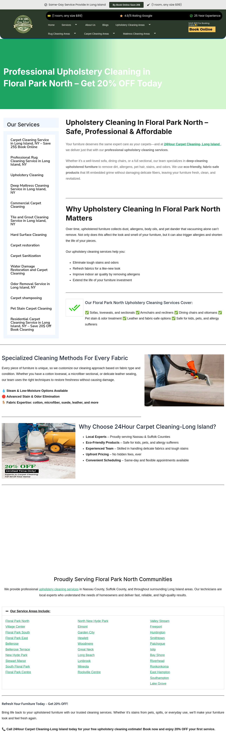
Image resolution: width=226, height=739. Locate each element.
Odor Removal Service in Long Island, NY (30, 286)
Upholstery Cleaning (27, 175)
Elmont (82, 626)
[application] (72, 25)
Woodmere (85, 643)
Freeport (156, 626)
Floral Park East (16, 638)
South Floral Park (17, 666)
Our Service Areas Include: (30, 611)
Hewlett (83, 638)
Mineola (83, 666)
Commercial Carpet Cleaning (26, 205)
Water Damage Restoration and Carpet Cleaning (29, 270)
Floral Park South (17, 632)
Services (70, 25)
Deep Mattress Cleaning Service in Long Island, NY (30, 189)
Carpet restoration (25, 245)
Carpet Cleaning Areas (100, 33)
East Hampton (160, 672)
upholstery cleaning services (59, 589)
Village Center (15, 626)
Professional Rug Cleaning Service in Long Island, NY (30, 161)
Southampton (159, 678)
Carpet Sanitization (26, 255)
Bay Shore (157, 655)
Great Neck (86, 649)
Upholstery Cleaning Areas (134, 25)
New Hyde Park (16, 655)
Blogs (105, 25)
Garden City (86, 632)
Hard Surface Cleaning (29, 234)
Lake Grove (158, 683)
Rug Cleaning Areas (62, 33)
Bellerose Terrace (17, 649)
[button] (113, 611)
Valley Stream (160, 621)
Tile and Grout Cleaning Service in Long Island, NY (29, 221)
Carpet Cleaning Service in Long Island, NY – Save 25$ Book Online (31, 143)
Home (51, 25)
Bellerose (12, 643)
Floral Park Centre (18, 672)
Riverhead (157, 661)
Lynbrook (84, 661)
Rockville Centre (89, 672)
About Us (90, 25)
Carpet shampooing (26, 298)
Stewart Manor (15, 661)
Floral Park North (17, 621)
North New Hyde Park (93, 621)
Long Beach (86, 655)
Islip (153, 649)
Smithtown (157, 638)
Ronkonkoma (159, 666)
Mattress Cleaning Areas (140, 33)
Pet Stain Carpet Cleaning (31, 308)
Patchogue (157, 643)
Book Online (200, 29)
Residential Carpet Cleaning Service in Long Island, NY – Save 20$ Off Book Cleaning (31, 324)
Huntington (157, 632)
